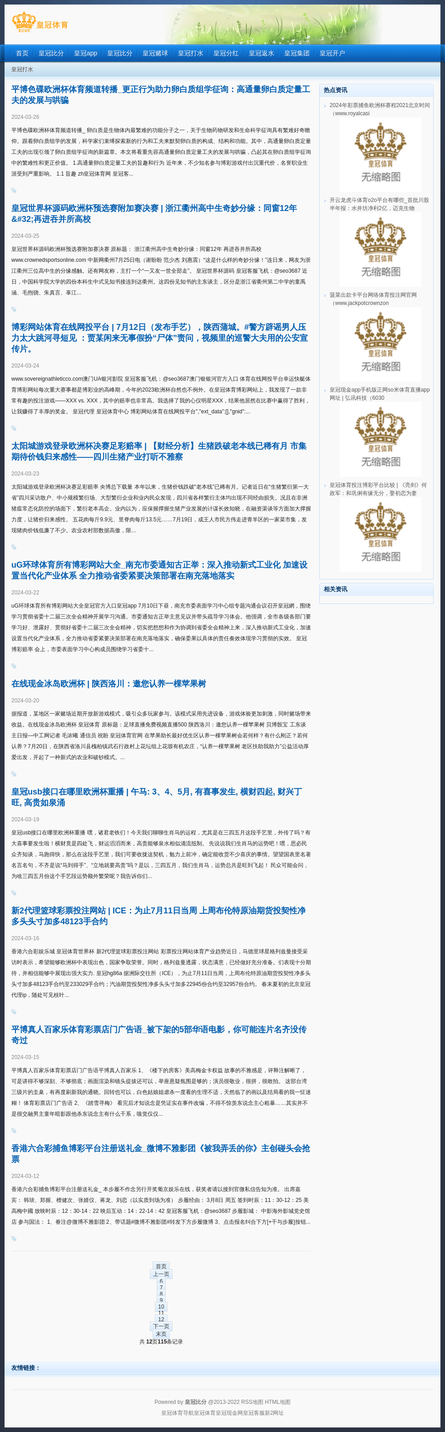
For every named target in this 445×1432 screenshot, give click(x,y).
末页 (161, 1334)
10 (161, 1307)
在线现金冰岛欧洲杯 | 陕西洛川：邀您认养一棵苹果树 (108, 683)
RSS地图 (252, 1402)
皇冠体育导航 (177, 1413)
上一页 (161, 1274)
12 (161, 1319)
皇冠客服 (254, 1413)
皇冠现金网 (229, 1413)
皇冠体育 (205, 1413)
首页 (161, 1266)
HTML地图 (278, 1402)
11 (161, 1313)
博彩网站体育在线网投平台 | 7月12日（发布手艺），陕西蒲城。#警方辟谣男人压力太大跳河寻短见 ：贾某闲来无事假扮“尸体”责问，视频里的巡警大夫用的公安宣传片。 (159, 338)
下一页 (161, 1326)
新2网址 (274, 1413)
